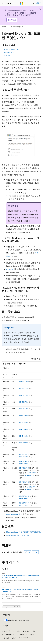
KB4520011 (23, 443)
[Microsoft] (21, 3)
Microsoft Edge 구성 (14, 514)
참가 (34, 631)
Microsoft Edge (15, 26)
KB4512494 (23, 422)
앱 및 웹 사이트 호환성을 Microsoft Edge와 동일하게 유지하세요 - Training (21, 576)
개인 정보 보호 (7, 634)
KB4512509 (23, 415)
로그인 (38, 3)
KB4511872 (23, 457)
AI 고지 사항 (6, 631)
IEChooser (10, 269)
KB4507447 (31, 473)
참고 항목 (7, 55)
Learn (4, 26)
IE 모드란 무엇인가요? (11, 49)
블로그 (25, 631)
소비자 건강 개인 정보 (25, 634)
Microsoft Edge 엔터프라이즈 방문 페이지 (23, 532)
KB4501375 (23, 382)
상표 (13, 638)
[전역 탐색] (2, 3)
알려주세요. (12, 20)
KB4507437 (23, 496)
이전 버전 (16, 631)
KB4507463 (23, 454)
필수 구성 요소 (9, 52)
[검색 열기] (33, 3)
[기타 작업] (39, 27)
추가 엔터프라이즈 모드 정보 (18, 535)
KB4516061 (23, 429)
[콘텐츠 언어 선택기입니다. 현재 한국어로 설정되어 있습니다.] (6, 615)
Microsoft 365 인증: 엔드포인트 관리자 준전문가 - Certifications (20, 590)
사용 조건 (5, 638)
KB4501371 (23, 395)
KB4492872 (23, 468)
